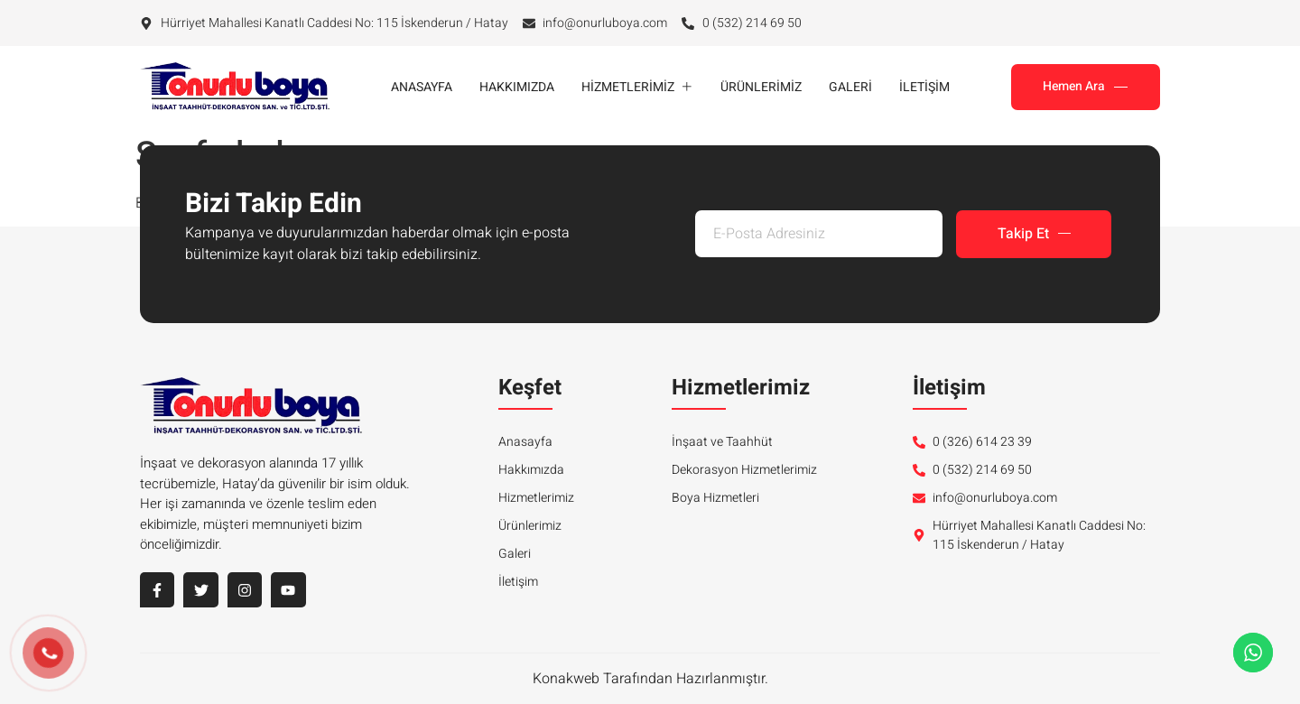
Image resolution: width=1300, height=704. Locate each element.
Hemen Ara (1085, 86)
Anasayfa (421, 87)
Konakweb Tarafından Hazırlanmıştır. (650, 679)
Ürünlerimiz (761, 87)
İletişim (924, 87)
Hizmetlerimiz (637, 87)
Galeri (850, 87)
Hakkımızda (516, 87)
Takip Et (1034, 234)
